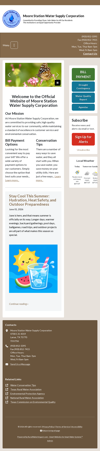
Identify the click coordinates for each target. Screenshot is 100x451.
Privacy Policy (48, 426)
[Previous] (9, 75)
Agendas (83, 107)
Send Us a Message (20, 364)
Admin (50, 441)
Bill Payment (83, 74)
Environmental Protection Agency (27, 393)
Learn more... (12, 180)
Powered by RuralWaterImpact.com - (50, 437)
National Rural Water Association (27, 397)
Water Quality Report (83, 98)
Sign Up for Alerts (83, 139)
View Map (14, 341)
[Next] (57, 75)
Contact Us (90, 53)
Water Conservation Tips (23, 385)
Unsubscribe (83, 149)
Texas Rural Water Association (25, 389)
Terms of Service (63, 426)
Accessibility (76, 426)
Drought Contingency (83, 87)
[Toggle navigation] (14, 45)
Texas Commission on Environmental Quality (32, 402)
